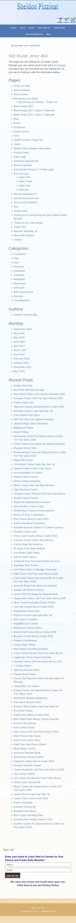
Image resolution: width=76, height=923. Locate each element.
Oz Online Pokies (23, 710)
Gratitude (19, 266)
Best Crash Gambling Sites (28, 815)
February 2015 (22, 358)
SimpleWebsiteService (48, 911)
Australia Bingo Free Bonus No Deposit (35, 585)
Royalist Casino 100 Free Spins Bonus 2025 (38, 661)
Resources (19, 283)
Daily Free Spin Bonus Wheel (30, 744)
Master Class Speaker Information (32, 148)
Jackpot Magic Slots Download (30, 423)
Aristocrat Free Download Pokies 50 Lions (37, 561)
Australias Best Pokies (26, 565)
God (16, 262)
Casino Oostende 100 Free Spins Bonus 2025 (39, 769)
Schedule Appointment (26, 161)
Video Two (24, 185)
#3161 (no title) (22, 86)
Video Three (25, 181)
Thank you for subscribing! (28, 222)
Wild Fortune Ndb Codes (27, 736)
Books (31, 28)
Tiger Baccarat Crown (25, 489)
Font (16, 135)
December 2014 (22, 367)
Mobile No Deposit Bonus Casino (32, 502)
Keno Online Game (24, 727)
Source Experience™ (25, 194)
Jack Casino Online (24, 773)
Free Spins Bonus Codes (27, 702)
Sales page (20, 156)
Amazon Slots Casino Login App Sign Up (36, 706)
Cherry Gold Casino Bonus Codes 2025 (35, 536)
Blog (48, 34)
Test (16, 206)
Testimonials (59, 28)
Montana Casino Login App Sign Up (33, 411)
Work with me (44, 28)
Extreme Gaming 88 (25, 806)
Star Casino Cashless (25, 619)
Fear (16, 258)
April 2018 (19, 341)
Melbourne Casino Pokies (28, 627)
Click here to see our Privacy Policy (38, 885)
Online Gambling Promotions (29, 523)
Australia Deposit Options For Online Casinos (38, 527)
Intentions (19, 275)
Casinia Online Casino (26, 477)
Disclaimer (19, 127)
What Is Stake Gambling (27, 481)
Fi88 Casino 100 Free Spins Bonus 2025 (36, 573)
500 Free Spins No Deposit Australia (33, 419)
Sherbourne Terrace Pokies (29, 757)
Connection (20, 254)
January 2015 (21, 362)
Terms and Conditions (25, 202)
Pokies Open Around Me (27, 782)
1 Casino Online (22, 665)
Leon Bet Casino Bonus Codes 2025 (34, 606)
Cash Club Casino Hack (27, 740)
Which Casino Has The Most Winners (34, 485)
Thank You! (20, 227)
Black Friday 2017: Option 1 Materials (34, 110)
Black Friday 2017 (23, 106)
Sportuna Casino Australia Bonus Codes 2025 (39, 406)
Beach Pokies (21, 432)
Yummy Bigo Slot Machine (28, 544)
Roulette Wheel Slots (25, 448)
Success (18, 296)
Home (13, 28)
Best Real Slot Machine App (29, 389)
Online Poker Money (25, 723)
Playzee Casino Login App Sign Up (33, 615)
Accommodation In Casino (28, 472)
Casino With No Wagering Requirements (36, 594)
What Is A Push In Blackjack (29, 514)
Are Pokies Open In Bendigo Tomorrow (35, 569)
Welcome (24, 189)
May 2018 (19, 337)
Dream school (21, 131)
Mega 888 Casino (23, 460)
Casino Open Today (24, 644)
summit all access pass (26, 198)
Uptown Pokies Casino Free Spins (32, 468)
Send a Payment (23, 165)
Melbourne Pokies (23, 427)
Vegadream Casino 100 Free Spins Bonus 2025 (40, 598)
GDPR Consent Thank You (28, 140)
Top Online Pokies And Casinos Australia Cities (39, 394)
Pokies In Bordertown (25, 640)
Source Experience (34, 34)
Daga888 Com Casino (26, 623)
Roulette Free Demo (25, 811)
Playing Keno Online (25, 674)
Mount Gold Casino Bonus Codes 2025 (35, 632)
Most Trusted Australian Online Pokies (34, 602)
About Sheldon (22, 90)
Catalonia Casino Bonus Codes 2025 (34, 761)
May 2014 (19, 371)
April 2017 (19, 346)
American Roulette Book (27, 752)
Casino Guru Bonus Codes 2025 (31, 714)
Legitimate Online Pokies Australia (32, 657)
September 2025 (23, 329)
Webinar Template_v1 (25, 231)
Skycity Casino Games (26, 498)
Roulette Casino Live (25, 531)
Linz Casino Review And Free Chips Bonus (37, 778)
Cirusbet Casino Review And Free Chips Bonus (39, 493)
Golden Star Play (23, 385)
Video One (24, 177)
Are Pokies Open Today (27, 552)
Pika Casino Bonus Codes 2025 (31, 519)
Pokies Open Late (23, 402)
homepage (60, 65)
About (22, 28)
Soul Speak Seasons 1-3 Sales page (34, 169)
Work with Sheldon (24, 235)
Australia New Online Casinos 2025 (33, 819)
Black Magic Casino (24, 748)
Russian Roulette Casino (27, 765)
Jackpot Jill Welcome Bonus (29, 590)
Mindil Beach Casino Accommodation (34, 510)
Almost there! (21, 94)
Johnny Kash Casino (25, 557)
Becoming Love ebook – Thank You (38, 102)
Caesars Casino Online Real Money (33, 540)
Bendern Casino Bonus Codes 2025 (33, 636)
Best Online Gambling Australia (31, 649)
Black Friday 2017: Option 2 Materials (34, 114)
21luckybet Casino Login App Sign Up (34, 464)
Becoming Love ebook (26, 98)
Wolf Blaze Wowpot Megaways (31, 698)
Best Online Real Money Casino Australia (36, 719)
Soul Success (21, 173)
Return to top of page (38, 908)
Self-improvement (23, 292)
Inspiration (19, 271)
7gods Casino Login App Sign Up (32, 794)
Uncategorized (22, 300)
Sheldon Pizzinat (38, 9)
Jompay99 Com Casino (26, 686)
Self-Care (19, 287)
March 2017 (20, 350)
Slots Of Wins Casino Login (29, 506)
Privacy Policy (21, 152)
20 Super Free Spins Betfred (29, 548)
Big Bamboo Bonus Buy (27, 611)
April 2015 (19, 354)
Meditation (19, 279)
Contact (18, 239)
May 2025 (19, 333)
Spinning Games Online (27, 670)
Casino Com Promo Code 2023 (31, 798)
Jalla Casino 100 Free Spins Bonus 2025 (36, 731)
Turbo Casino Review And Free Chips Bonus (38, 653)
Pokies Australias (23, 802)
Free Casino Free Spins (27, 415)
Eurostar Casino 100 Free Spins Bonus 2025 (38, 398)
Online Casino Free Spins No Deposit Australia (39, 444)
